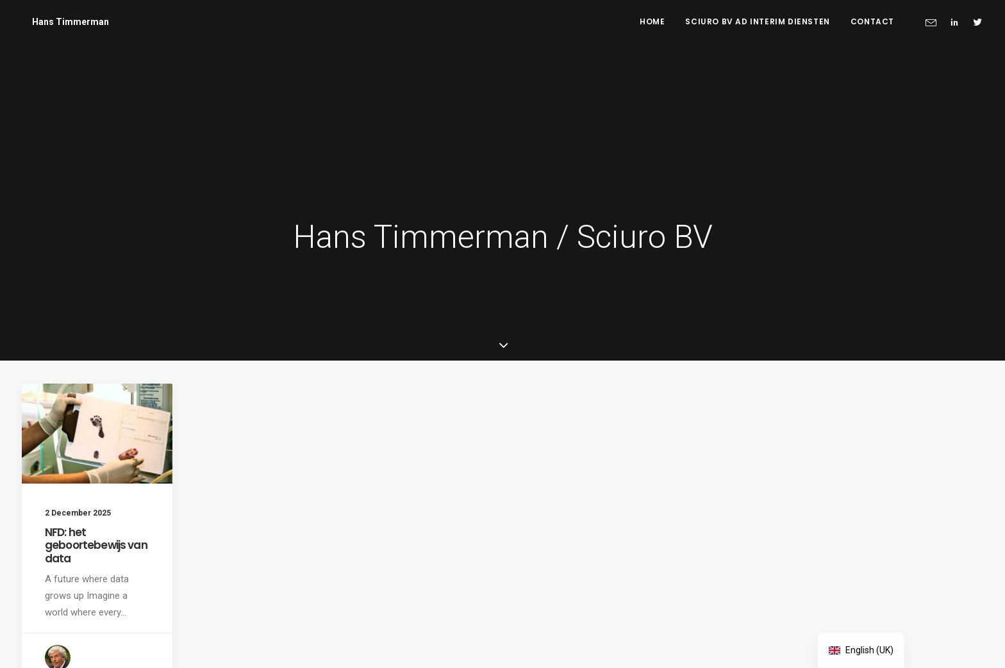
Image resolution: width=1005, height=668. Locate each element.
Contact (872, 21)
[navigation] (861, 650)
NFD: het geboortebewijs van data (96, 433)
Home (652, 21)
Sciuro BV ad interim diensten (757, 21)
